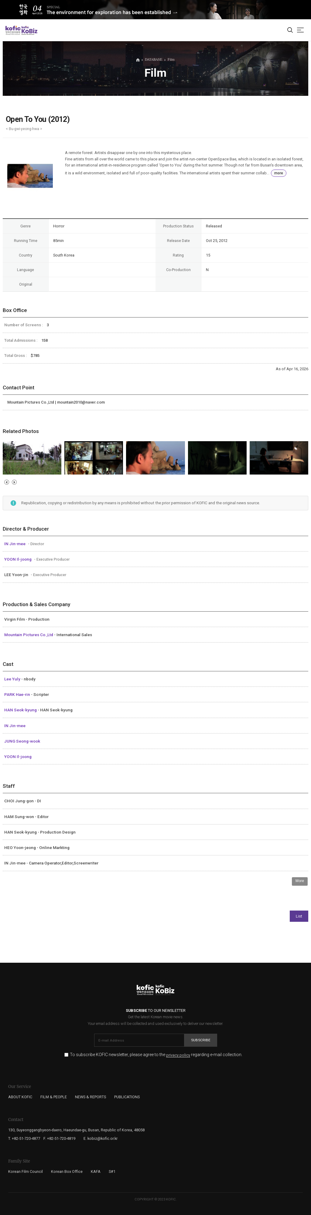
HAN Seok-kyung (21, 709)
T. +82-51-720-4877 (24, 1138)
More (300, 881)
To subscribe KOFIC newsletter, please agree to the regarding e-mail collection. (156, 1054)
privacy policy (178, 1055)
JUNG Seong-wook (22, 741)
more (278, 173)
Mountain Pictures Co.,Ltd (29, 634)
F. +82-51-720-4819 (59, 1138)
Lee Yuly (12, 678)
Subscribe (200, 1040)
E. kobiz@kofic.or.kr (101, 1138)
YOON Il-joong (18, 559)
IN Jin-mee (15, 543)
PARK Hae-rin (17, 694)
